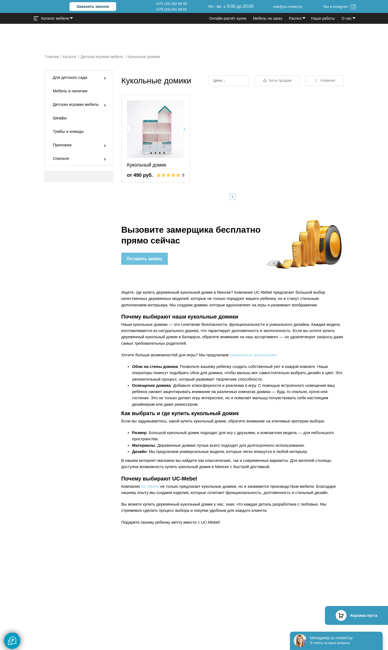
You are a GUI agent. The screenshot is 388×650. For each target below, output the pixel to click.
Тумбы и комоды (68, 131)
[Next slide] (184, 129)
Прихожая (62, 145)
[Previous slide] (127, 129)
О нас (347, 18)
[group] (155, 129)
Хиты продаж (277, 80)
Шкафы (60, 118)
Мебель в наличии (70, 91)
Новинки (324, 80)
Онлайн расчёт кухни (227, 18)
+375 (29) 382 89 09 (171, 4)
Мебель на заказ (267, 18)
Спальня (61, 158)
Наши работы (323, 18)
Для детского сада (70, 77)
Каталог (70, 57)
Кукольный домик (146, 165)
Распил (295, 18)
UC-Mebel (150, 486)
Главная (51, 57)
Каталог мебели (51, 18)
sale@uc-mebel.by (287, 7)
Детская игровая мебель (102, 57)
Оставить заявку (144, 258)
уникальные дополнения (253, 355)
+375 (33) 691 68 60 (171, 9)
